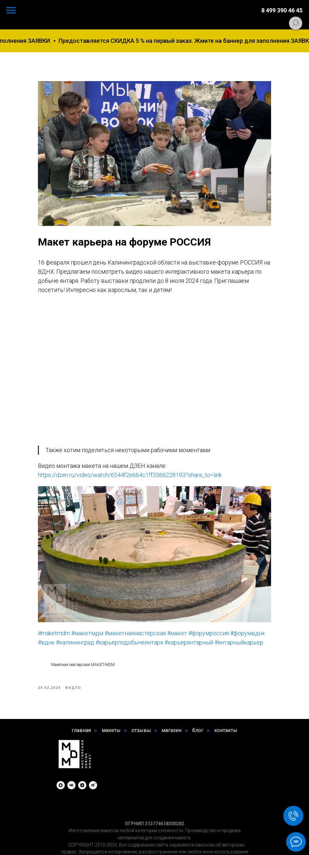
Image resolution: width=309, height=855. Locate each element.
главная (81, 702)
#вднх (94, 602)
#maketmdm (66, 593)
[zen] (82, 756)
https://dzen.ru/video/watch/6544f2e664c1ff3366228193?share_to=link (142, 448)
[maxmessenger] (61, 756)
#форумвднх (67, 602)
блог (197, 702)
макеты (111, 702)
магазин (171, 702)
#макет (189, 593)
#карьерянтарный (74, 611)
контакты (225, 702)
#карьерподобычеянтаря (177, 602)
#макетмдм (99, 593)
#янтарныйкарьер (124, 611)
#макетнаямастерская (147, 593)
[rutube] (93, 756)
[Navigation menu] (11, 10)
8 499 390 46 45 (281, 10)
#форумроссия (220, 593)
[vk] (71, 756)
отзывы (141, 702)
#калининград (123, 602)
